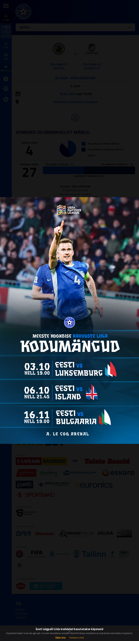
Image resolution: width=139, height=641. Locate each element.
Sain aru (60, 637)
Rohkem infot (77, 637)
